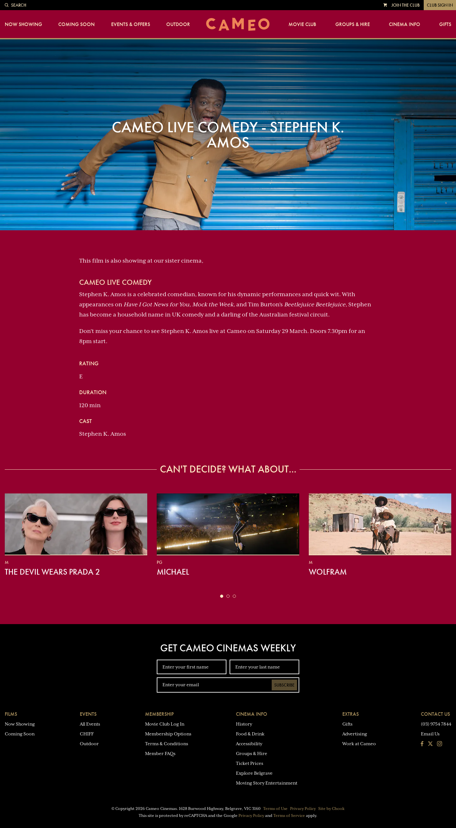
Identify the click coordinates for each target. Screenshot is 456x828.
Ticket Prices (249, 763)
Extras (350, 714)
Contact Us (435, 714)
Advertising (354, 733)
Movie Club (302, 24)
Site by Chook (331, 808)
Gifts (445, 24)
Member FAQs (160, 753)
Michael (173, 571)
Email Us (430, 733)
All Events (90, 724)
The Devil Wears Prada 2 (52, 571)
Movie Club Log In (164, 724)
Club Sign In (440, 5)
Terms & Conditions (166, 743)
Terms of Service (289, 815)
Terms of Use (275, 808)
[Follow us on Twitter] (430, 744)
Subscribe (284, 685)
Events (88, 714)
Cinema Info (404, 24)
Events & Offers (130, 24)
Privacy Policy (303, 808)
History (244, 724)
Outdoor (178, 24)
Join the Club (405, 5)
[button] (221, 596)
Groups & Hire (352, 24)
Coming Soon (76, 24)
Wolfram (328, 571)
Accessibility (249, 743)
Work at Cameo (359, 743)
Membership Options (168, 733)
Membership (159, 714)
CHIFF (87, 733)
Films (11, 714)
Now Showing (23, 24)
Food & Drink (250, 733)
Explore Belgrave (254, 773)
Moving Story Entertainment (266, 783)
